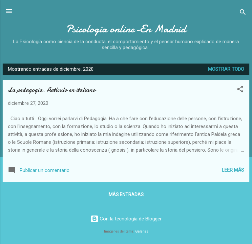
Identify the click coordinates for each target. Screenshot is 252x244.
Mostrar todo (226, 69)
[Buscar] (243, 13)
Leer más (233, 170)
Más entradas (126, 194)
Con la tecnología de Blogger (126, 219)
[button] (240, 90)
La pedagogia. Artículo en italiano (51, 89)
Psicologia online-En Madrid (126, 29)
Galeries (141, 231)
